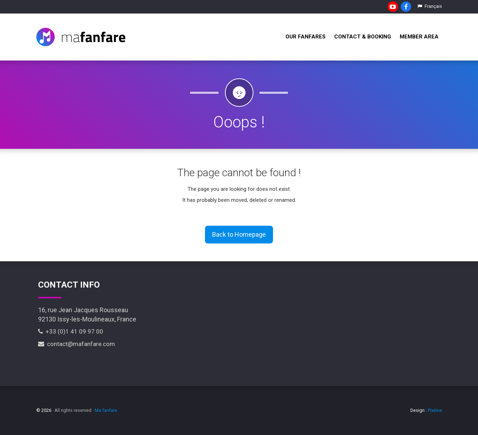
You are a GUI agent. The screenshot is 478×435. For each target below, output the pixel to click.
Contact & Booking (362, 36)
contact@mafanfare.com (76, 343)
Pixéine (435, 410)
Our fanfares (305, 36)
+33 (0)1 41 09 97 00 (70, 331)
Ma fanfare (106, 410)
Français (429, 6)
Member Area (419, 36)
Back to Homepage (239, 234)
